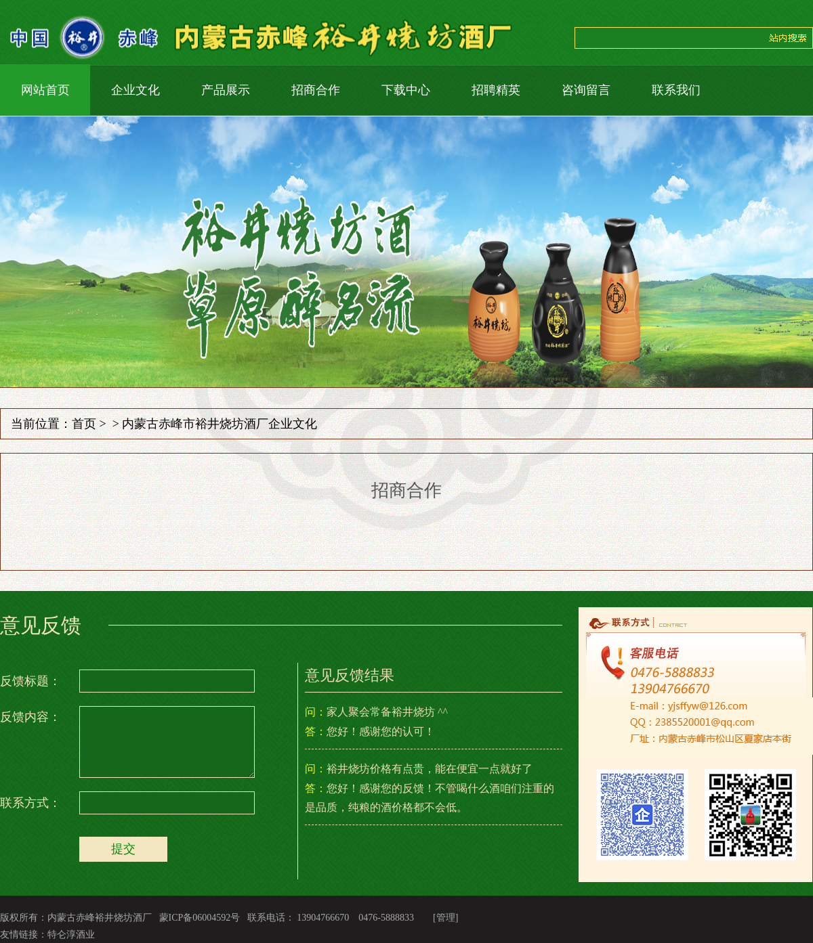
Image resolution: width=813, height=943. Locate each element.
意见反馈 (40, 625)
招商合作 (315, 90)
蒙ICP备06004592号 (200, 918)
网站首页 (45, 90)
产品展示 (225, 90)
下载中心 (405, 90)
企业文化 (135, 90)
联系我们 (676, 90)
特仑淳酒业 (71, 934)
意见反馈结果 (349, 675)
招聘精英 (496, 90)
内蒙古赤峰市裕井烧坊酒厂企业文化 (219, 424)
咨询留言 (586, 90)
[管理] (445, 918)
